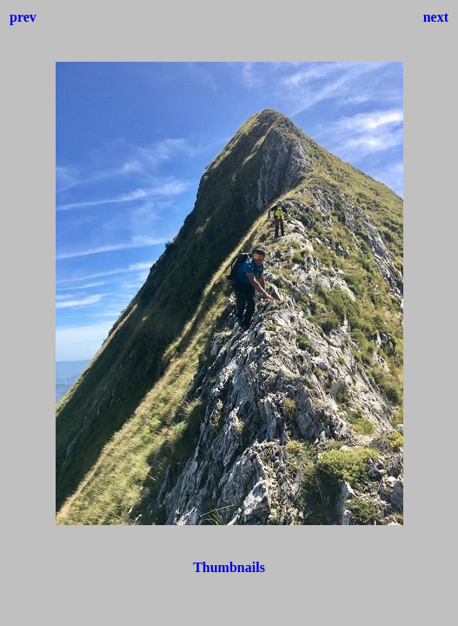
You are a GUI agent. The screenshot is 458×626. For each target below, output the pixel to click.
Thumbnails (229, 567)
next (435, 17)
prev (23, 17)
